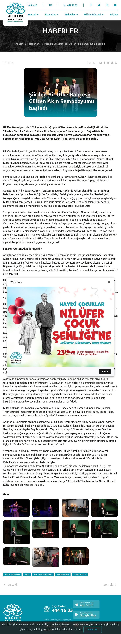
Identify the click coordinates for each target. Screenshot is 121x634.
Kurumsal (32, 14)
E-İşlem (114, 14)
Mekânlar (71, 14)
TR (50, 5)
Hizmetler (52, 14)
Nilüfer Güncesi (94, 14)
